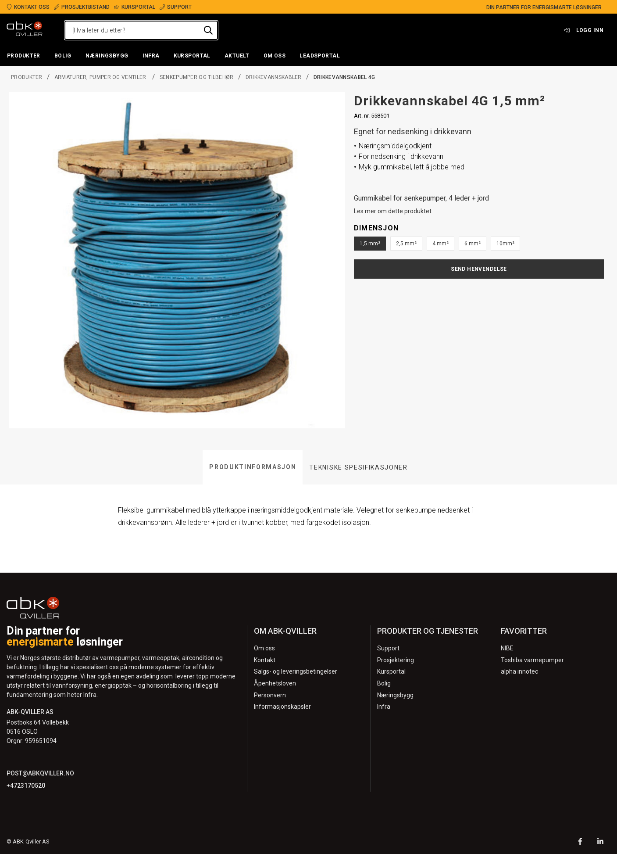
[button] (23, 56)
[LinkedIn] (600, 842)
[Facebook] (580, 842)
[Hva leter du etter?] (141, 30)
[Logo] (25, 30)
